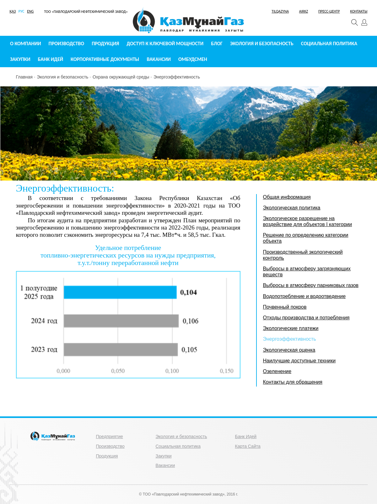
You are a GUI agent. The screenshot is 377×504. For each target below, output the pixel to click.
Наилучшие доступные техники (299, 360)
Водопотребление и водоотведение (304, 296)
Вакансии (159, 59)
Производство (66, 43)
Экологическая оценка (289, 350)
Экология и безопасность (262, 43)
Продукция (105, 43)
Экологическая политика (291, 207)
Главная (24, 76)
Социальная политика (329, 43)
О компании (25, 43)
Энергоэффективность (176, 76)
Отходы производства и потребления (306, 317)
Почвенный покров (285, 307)
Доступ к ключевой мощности (165, 43)
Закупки (20, 59)
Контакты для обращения (293, 382)
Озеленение (277, 371)
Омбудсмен (192, 59)
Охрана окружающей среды (121, 76)
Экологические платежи (291, 328)
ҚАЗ (13, 11)
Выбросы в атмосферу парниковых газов (311, 285)
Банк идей (50, 59)
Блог (217, 43)
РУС (21, 11)
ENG (30, 11)
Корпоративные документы (105, 59)
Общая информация (287, 197)
